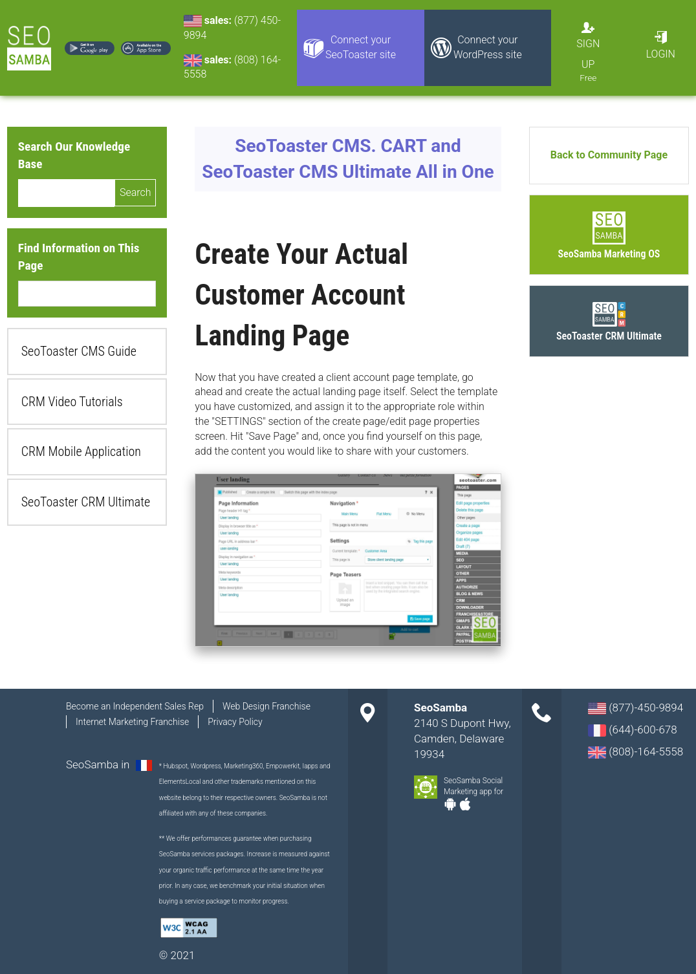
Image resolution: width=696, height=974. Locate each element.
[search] (66, 192)
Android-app (450, 803)
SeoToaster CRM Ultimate (85, 502)
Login (660, 54)
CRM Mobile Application (81, 451)
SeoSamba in (99, 764)
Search (135, 192)
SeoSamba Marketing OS (609, 254)
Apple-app (465, 803)
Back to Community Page (609, 155)
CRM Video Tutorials (72, 401)
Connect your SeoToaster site (360, 47)
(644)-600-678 (632, 730)
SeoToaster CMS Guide (78, 351)
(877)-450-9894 (635, 708)
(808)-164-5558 (635, 752)
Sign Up (588, 54)
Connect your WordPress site (487, 47)
